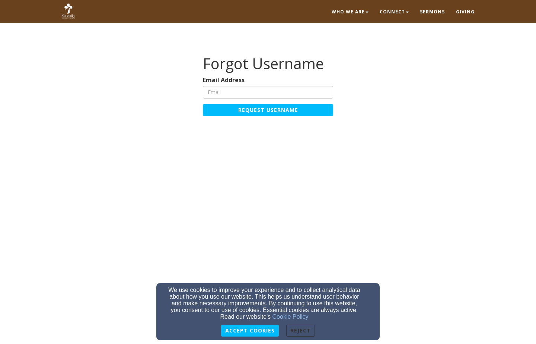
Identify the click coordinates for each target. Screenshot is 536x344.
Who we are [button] (350, 12)
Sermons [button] (432, 12)
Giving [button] (465, 12)
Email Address (224, 80)
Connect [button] (394, 12)
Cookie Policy (290, 317)
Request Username (268, 109)
